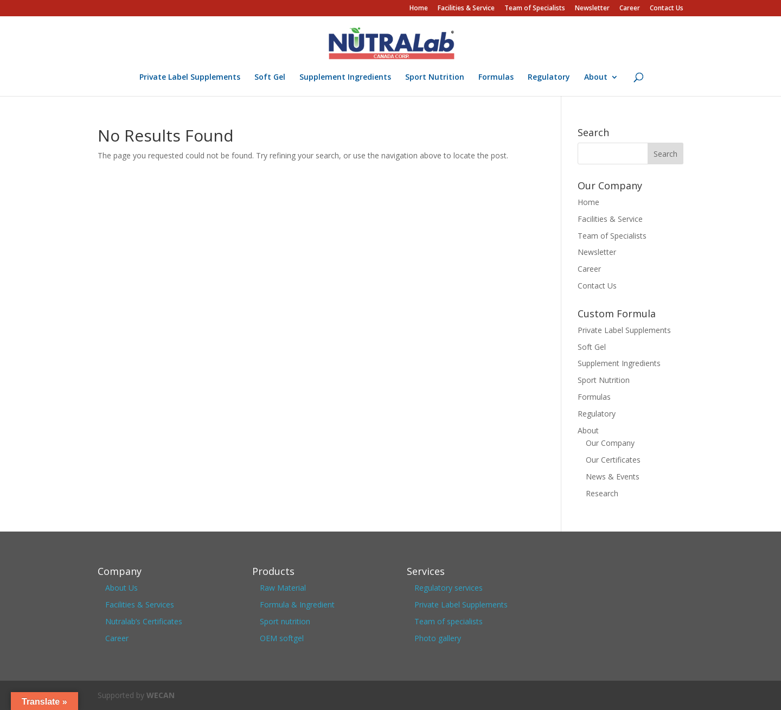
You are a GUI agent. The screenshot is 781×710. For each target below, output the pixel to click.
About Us (121, 588)
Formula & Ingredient (297, 604)
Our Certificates (613, 460)
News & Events (612, 476)
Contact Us (666, 8)
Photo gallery (437, 638)
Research (602, 493)
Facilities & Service (466, 8)
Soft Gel (269, 77)
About (595, 77)
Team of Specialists (534, 8)
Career (629, 8)
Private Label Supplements (189, 77)
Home (418, 8)
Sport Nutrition (434, 77)
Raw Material (283, 588)
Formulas (496, 77)
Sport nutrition (285, 621)
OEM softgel (282, 638)
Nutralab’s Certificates (143, 621)
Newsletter (592, 8)
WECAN (160, 695)
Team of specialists (448, 621)
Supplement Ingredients (345, 77)
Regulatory (549, 77)
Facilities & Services (139, 604)
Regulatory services (448, 588)
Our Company (610, 443)
